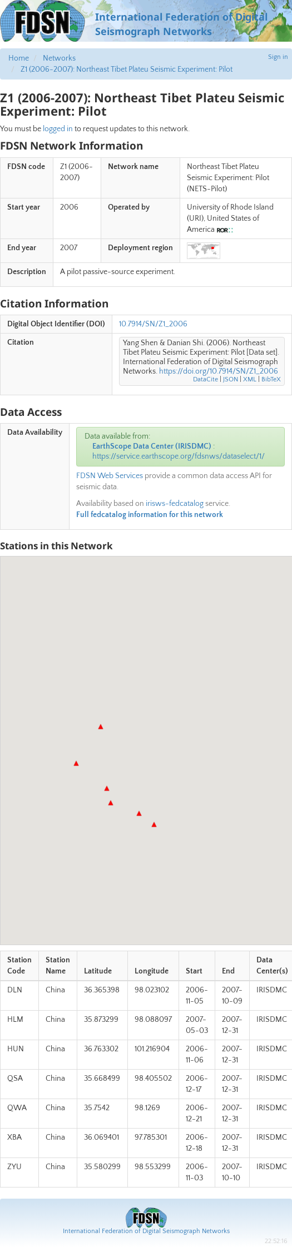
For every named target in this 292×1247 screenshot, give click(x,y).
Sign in (278, 57)
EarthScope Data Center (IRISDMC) (151, 446)
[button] (100, 726)
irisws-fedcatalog (175, 503)
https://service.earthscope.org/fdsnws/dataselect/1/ (178, 456)
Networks (59, 58)
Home (18, 58)
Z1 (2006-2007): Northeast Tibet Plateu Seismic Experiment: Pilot (126, 69)
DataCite (205, 379)
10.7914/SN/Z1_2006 (153, 324)
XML (249, 379)
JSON (230, 379)
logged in (58, 129)
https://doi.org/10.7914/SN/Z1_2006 (218, 371)
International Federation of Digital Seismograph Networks (146, 1231)
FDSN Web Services (109, 475)
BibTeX (271, 379)
